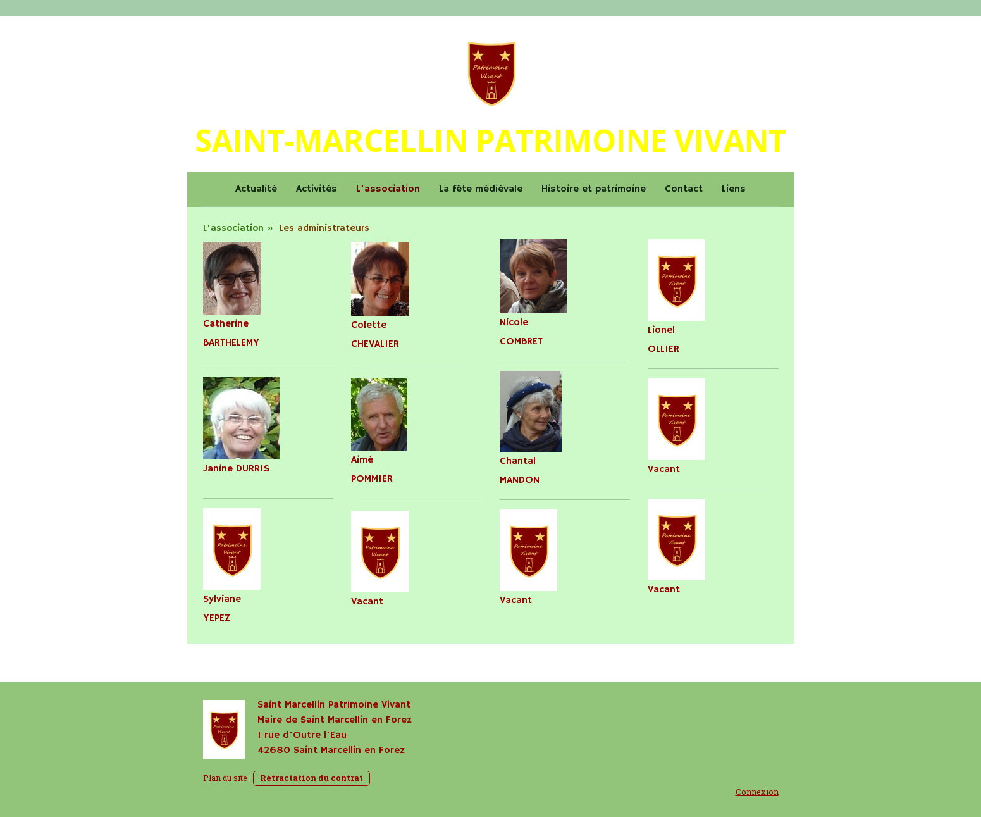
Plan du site (225, 778)
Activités (316, 189)
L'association (388, 189)
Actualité (256, 189)
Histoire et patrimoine (593, 189)
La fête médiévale (480, 189)
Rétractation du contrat (311, 778)
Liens (734, 189)
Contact (684, 189)
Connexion (757, 792)
